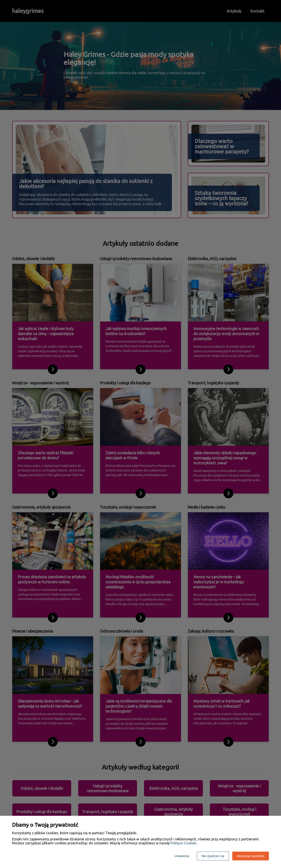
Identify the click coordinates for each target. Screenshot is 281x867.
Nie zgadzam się (213, 856)
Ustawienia (181, 856)
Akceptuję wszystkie (250, 856)
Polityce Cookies (183, 843)
